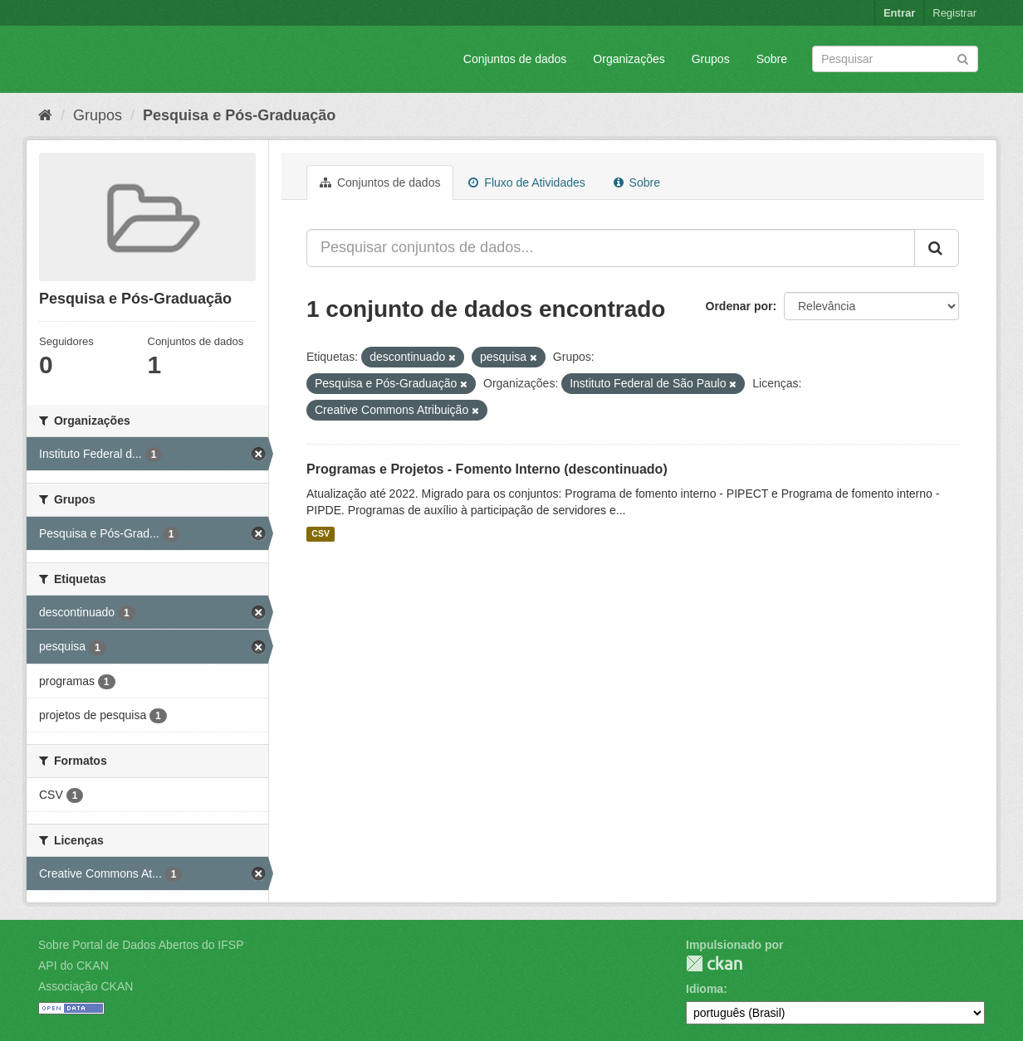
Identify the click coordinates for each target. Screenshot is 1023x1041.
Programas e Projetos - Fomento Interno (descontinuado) (487, 469)
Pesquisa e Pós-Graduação (239, 115)
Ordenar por (739, 306)
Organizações (628, 59)
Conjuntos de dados (515, 59)
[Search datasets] (895, 59)
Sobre (771, 59)
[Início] (45, 115)
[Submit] (963, 58)
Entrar (899, 13)
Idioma (704, 988)
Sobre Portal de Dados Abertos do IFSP (140, 944)
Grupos (711, 59)
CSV (320, 534)
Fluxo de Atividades (526, 182)
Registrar (954, 13)
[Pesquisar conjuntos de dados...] (610, 248)
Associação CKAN (85, 986)
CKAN (714, 963)
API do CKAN (73, 965)
